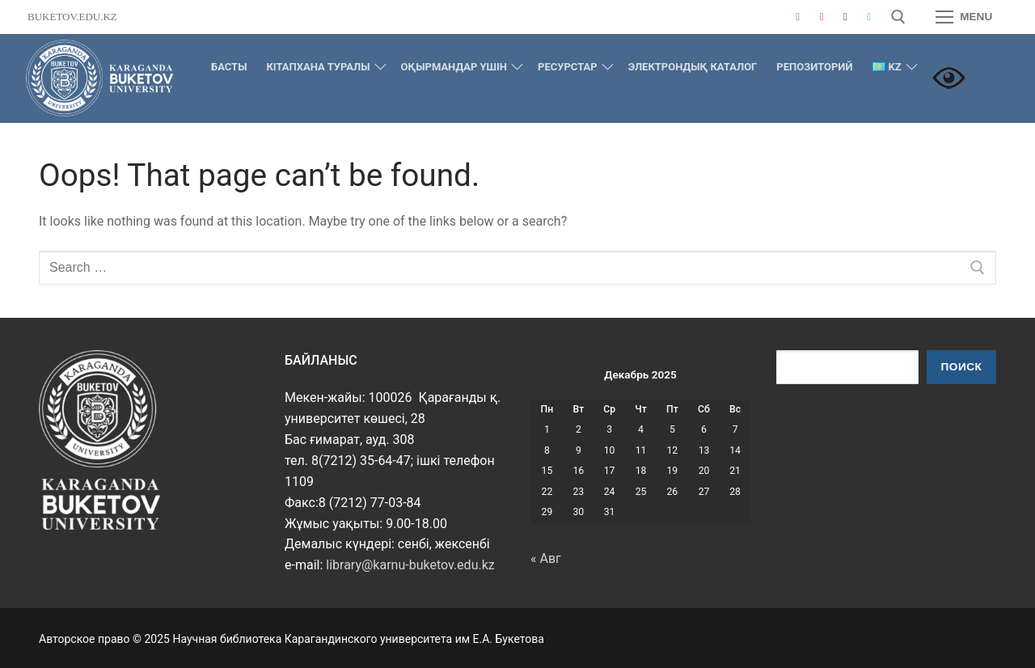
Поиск (961, 367)
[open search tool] (898, 17)
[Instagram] (845, 16)
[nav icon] (964, 17)
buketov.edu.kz (72, 17)
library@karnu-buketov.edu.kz (410, 565)
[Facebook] (797, 16)
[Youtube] (821, 16)
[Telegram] (869, 16)
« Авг (545, 558)
